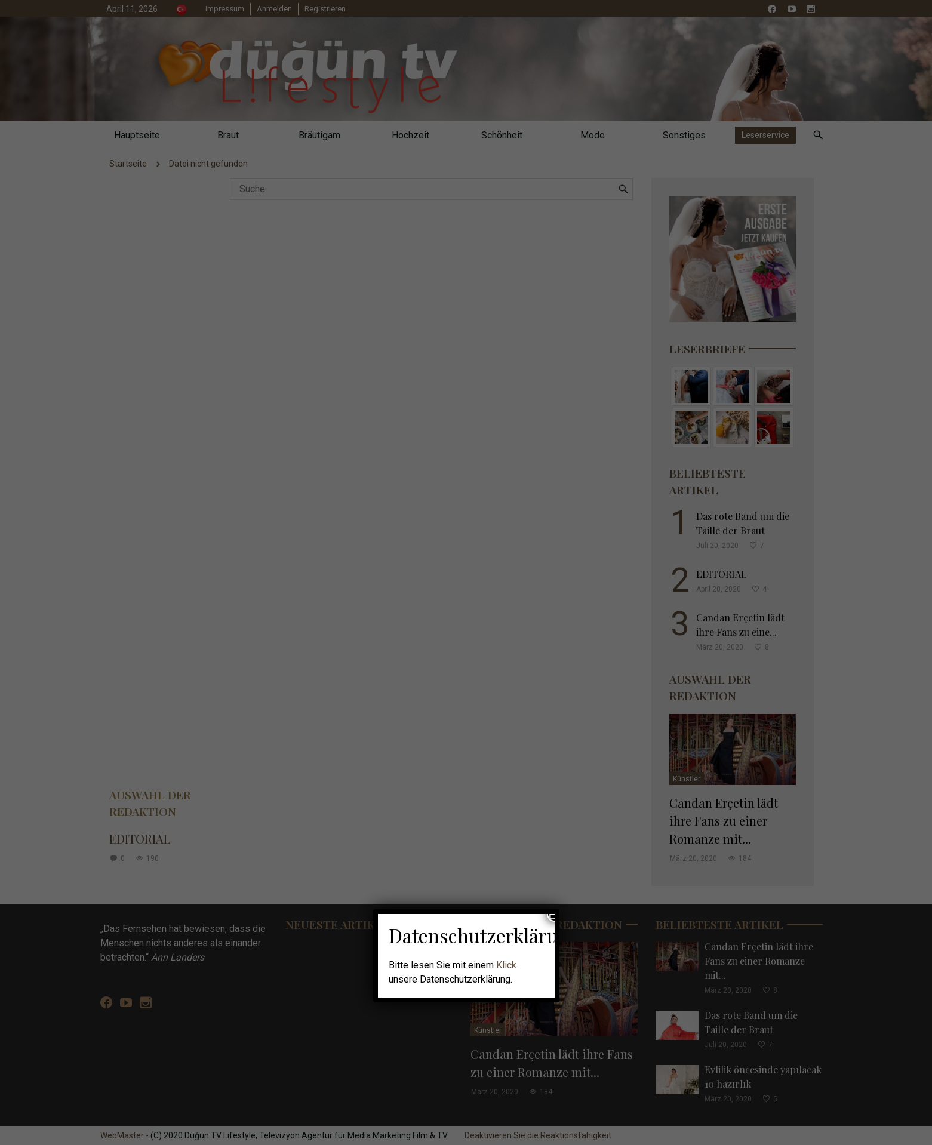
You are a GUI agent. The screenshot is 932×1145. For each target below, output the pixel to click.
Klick (506, 965)
